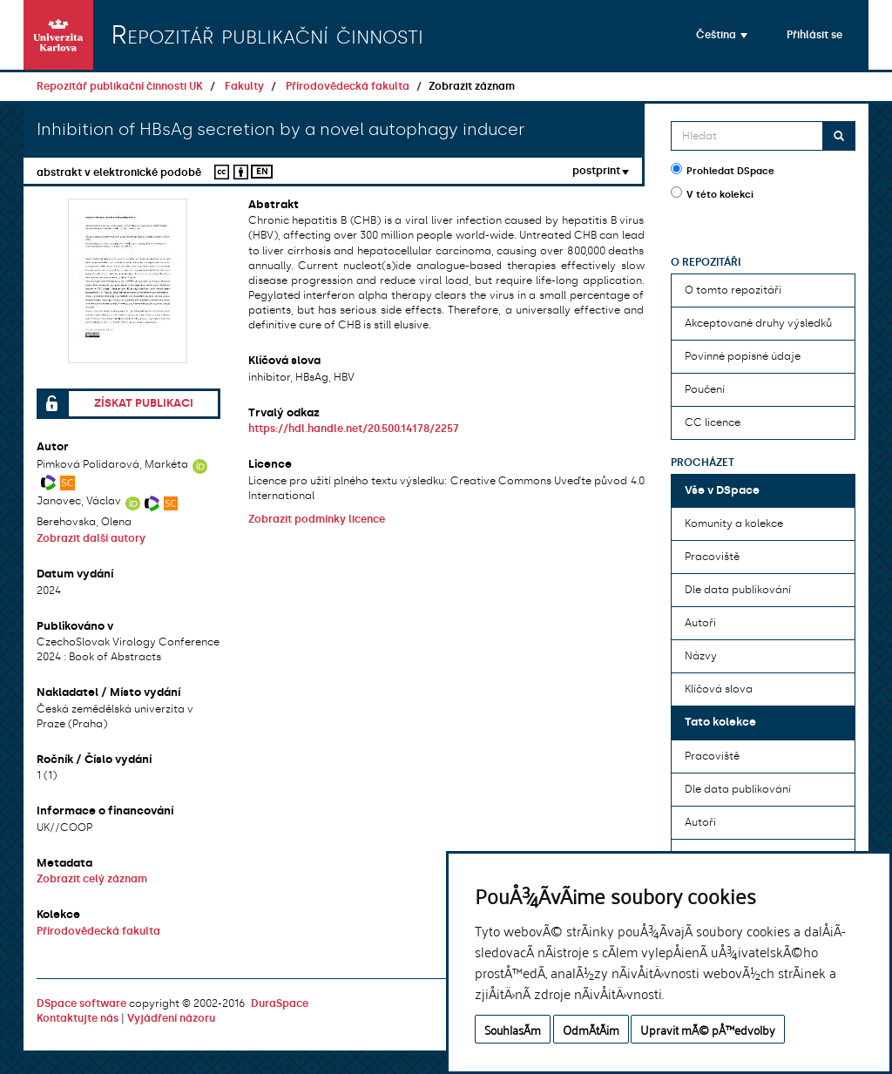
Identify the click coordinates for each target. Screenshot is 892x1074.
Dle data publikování (738, 590)
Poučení (705, 389)
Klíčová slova (719, 689)
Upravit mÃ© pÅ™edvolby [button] (707, 1029)
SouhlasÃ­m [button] (512, 1029)
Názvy (701, 656)
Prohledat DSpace (722, 170)
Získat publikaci (143, 402)
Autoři (700, 623)
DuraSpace (279, 1003)
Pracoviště (712, 557)
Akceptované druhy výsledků (758, 323)
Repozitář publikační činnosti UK (120, 86)
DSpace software (81, 1003)
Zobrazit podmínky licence (316, 519)
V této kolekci (712, 193)
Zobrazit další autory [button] (91, 538)
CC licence (712, 422)
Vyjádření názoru (171, 1018)
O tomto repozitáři (733, 290)
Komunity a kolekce (734, 523)
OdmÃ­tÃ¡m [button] (591, 1029)
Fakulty (244, 86)
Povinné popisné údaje (743, 356)
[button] (721, 35)
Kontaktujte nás (77, 1018)
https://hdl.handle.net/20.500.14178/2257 (353, 428)
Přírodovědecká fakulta (347, 86)
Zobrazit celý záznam (92, 879)
